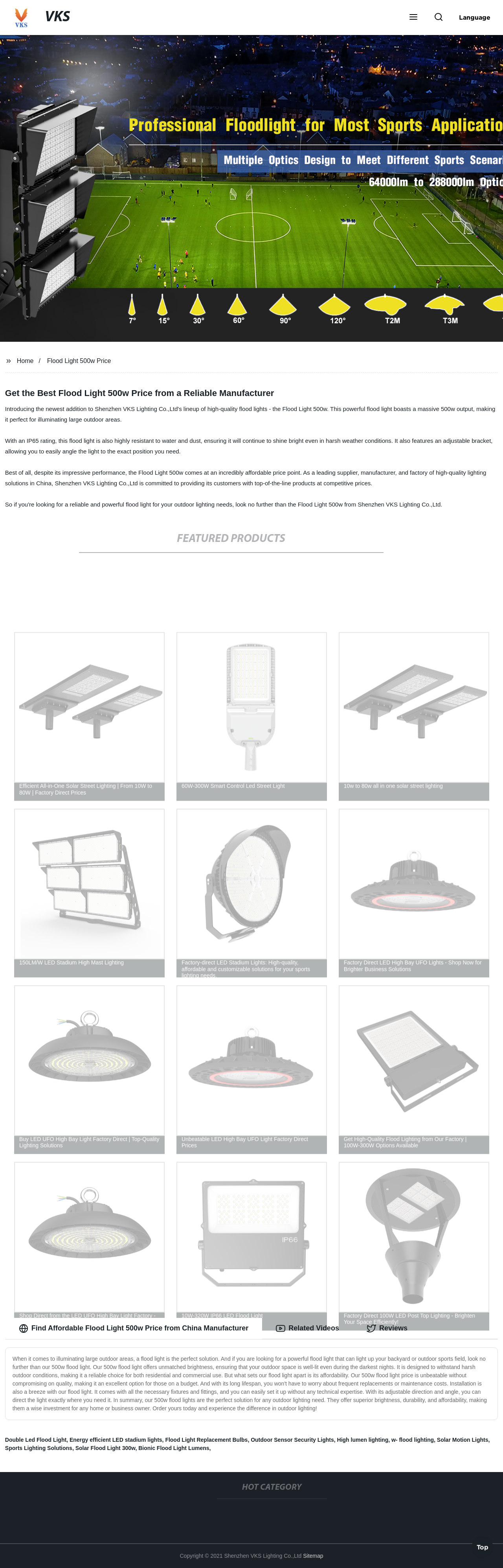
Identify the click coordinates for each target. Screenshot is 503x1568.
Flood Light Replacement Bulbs (206, 1440)
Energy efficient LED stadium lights (116, 1440)
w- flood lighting (412, 1440)
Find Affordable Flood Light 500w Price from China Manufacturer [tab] (133, 1328)
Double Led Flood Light (35, 1440)
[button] (413, 17)
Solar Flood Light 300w (105, 1448)
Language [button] (474, 17)
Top (482, 1547)
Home (25, 360)
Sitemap (313, 1556)
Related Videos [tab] (307, 1328)
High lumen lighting (363, 1440)
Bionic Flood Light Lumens (173, 1448)
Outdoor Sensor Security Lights (292, 1440)
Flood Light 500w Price (79, 360)
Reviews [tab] (387, 1328)
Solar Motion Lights (462, 1440)
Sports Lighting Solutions (38, 1448)
